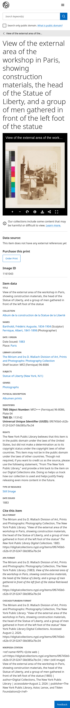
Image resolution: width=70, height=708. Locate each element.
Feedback (62, 704)
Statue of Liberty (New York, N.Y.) (23, 376)
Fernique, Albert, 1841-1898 (20, 330)
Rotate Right (27, 211)
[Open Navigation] (62, 5)
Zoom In (12, 211)
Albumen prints (12, 398)
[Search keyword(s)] (31, 16)
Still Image (9, 491)
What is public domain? (50, 25)
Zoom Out (20, 211)
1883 (22, 341)
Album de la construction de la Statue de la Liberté (34, 315)
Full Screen (56, 211)
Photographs (11, 387)
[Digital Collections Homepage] (6, 5)
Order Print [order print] (11, 258)
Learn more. (53, 225)
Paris (14, 345)
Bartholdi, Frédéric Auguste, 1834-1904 (27, 326)
